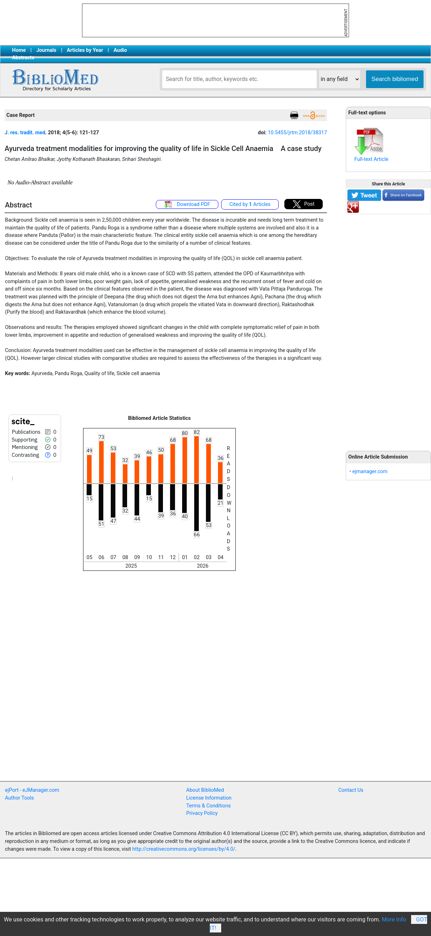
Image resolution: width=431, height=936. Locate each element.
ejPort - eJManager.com (32, 790)
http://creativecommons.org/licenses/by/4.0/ (183, 849)
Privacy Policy (202, 813)
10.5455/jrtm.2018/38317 (297, 133)
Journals (46, 50)
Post (304, 204)
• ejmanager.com (368, 472)
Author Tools (19, 798)
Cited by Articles (250, 204)
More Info (394, 919)
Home (19, 50)
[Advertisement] (388, 328)
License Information (209, 798)
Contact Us (351, 790)
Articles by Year (85, 50)
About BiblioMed (205, 790)
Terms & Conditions (208, 806)
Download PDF (187, 205)
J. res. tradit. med (25, 133)
